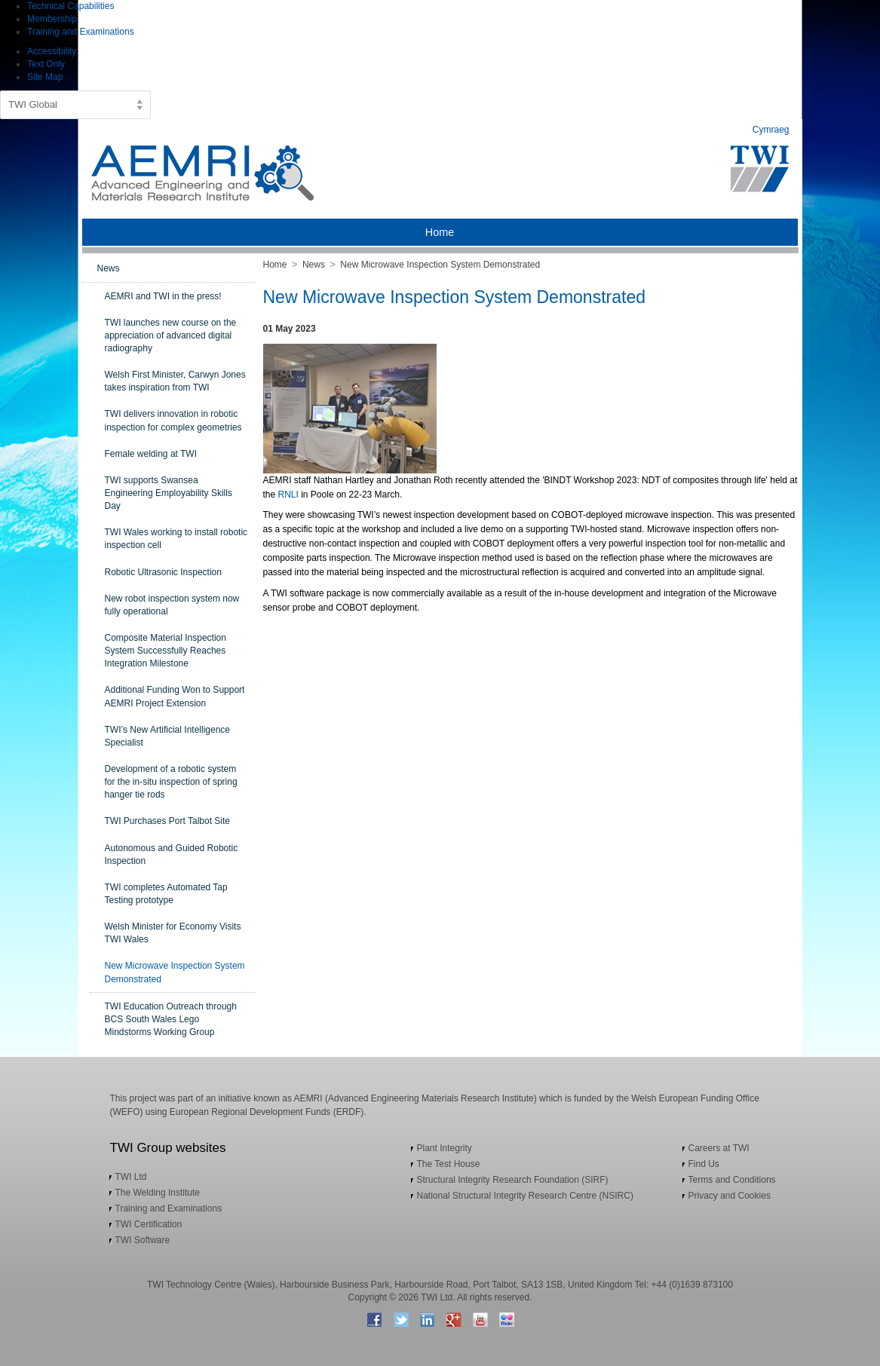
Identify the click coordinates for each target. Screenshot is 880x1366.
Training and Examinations (80, 31)
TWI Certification (148, 1224)
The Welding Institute (158, 1192)
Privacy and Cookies (729, 1195)
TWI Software (142, 1240)
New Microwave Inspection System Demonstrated (440, 264)
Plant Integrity (444, 1148)
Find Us (703, 1164)
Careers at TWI (719, 1148)
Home (275, 264)
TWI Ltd (131, 1177)
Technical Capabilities (70, 6)
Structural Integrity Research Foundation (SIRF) (513, 1180)
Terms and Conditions (732, 1180)
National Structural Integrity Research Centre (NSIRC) (525, 1195)
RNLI (288, 494)
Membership (52, 19)
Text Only (46, 64)
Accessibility (51, 51)
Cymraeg (771, 129)
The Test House (448, 1164)
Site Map (45, 77)
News (313, 264)
